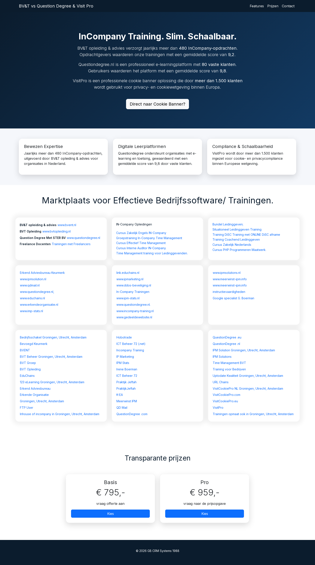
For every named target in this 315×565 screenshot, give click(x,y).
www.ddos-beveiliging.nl (133, 285)
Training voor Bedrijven (229, 369)
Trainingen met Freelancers (71, 244)
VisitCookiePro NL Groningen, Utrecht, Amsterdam (248, 388)
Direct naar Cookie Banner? (157, 104)
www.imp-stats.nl (31, 311)
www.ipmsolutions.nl (227, 272)
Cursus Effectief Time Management (141, 243)
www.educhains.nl (32, 298)
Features (257, 6)
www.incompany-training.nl (135, 311)
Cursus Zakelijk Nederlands (231, 244)
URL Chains (221, 382)
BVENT (25, 350)
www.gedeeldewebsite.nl (134, 317)
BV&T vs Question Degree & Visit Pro (56, 6)
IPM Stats (122, 363)
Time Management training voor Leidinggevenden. (152, 253)
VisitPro (218, 407)
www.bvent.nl (67, 225)
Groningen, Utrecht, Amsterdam (42, 401)
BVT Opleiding (30, 369)
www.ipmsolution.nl (33, 279)
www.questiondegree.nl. (133, 304)
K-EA (119, 395)
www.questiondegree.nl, (37, 292)
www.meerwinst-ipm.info (230, 279)
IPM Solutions (222, 356)
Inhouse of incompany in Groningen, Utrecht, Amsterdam (59, 414)
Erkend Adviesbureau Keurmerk (42, 272)
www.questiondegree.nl (83, 238)
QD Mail (121, 407)
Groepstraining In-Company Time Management (149, 238)
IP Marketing (125, 356)
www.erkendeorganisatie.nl (39, 304)
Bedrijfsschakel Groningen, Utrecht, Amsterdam (53, 337)
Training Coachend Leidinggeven (236, 239)
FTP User (26, 407)
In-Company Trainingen (132, 292)
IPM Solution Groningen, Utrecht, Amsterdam (244, 350)
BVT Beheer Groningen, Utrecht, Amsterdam (51, 356)
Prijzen (272, 6)
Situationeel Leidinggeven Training (237, 229)
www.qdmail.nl (30, 285)
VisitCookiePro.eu (225, 401)
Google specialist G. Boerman (233, 298)
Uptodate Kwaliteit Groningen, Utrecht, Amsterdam (248, 375)
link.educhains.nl (127, 272)
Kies (110, 513)
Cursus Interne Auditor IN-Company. (141, 248)
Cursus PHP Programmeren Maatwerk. (239, 250)
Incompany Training (130, 350)
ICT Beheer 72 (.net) (131, 344)
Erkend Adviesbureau (35, 388)
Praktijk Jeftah (126, 382)
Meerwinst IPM (126, 401)
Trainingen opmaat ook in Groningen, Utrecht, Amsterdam (253, 414)
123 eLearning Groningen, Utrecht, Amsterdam (52, 382)
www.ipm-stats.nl (128, 298)
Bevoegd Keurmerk (34, 344)
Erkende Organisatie (34, 395)
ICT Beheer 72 (126, 375)
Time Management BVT (229, 363)
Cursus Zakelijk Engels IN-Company (141, 233)
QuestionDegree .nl (226, 344)
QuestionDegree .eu (227, 337)
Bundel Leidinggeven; (227, 224)
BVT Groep (28, 363)
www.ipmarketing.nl (129, 279)
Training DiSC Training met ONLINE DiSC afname (246, 234)
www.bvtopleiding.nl (56, 231)
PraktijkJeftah (126, 388)
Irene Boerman (126, 369)
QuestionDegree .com (131, 414)
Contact (288, 6)
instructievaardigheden (229, 292)
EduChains (27, 375)
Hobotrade (124, 337)
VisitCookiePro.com (226, 395)
